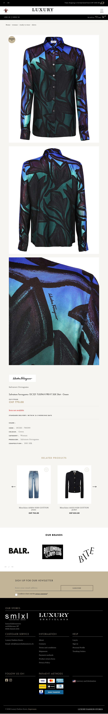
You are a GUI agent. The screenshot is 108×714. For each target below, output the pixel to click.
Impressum (32, 709)
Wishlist (93, 17)
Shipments (43, 652)
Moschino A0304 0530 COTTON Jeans (34, 509)
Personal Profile (79, 648)
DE (8, 3)
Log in (7, 17)
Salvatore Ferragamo (30, 439)
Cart (101, 16)
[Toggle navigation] (101, 10)
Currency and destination (84, 681)
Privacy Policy (44, 663)
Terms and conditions (47, 648)
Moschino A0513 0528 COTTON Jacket (74, 509)
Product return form (47, 659)
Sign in (16, 17)
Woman (23, 436)
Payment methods (46, 656)
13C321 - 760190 (23, 428)
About (41, 640)
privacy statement (41, 594)
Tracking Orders (79, 652)
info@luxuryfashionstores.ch (22, 644)
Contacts (42, 644)
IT (4, 3)
